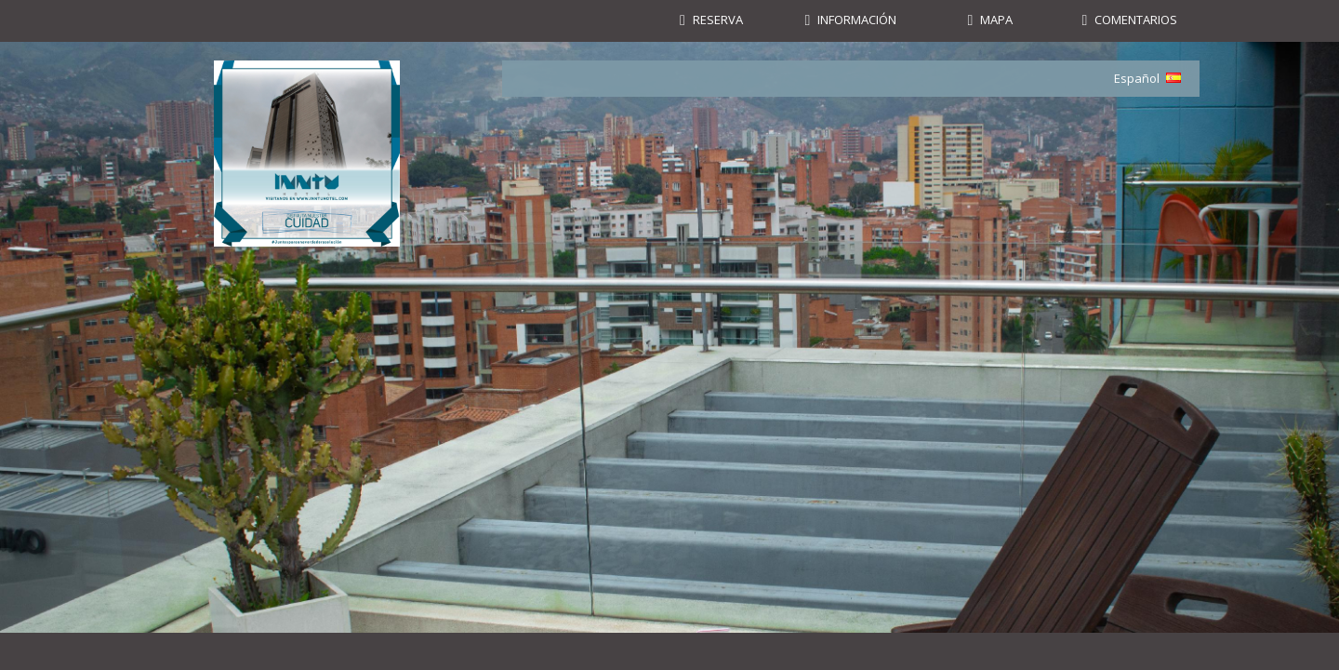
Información (856, 19)
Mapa (996, 19)
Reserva (718, 19)
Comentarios (1135, 19)
